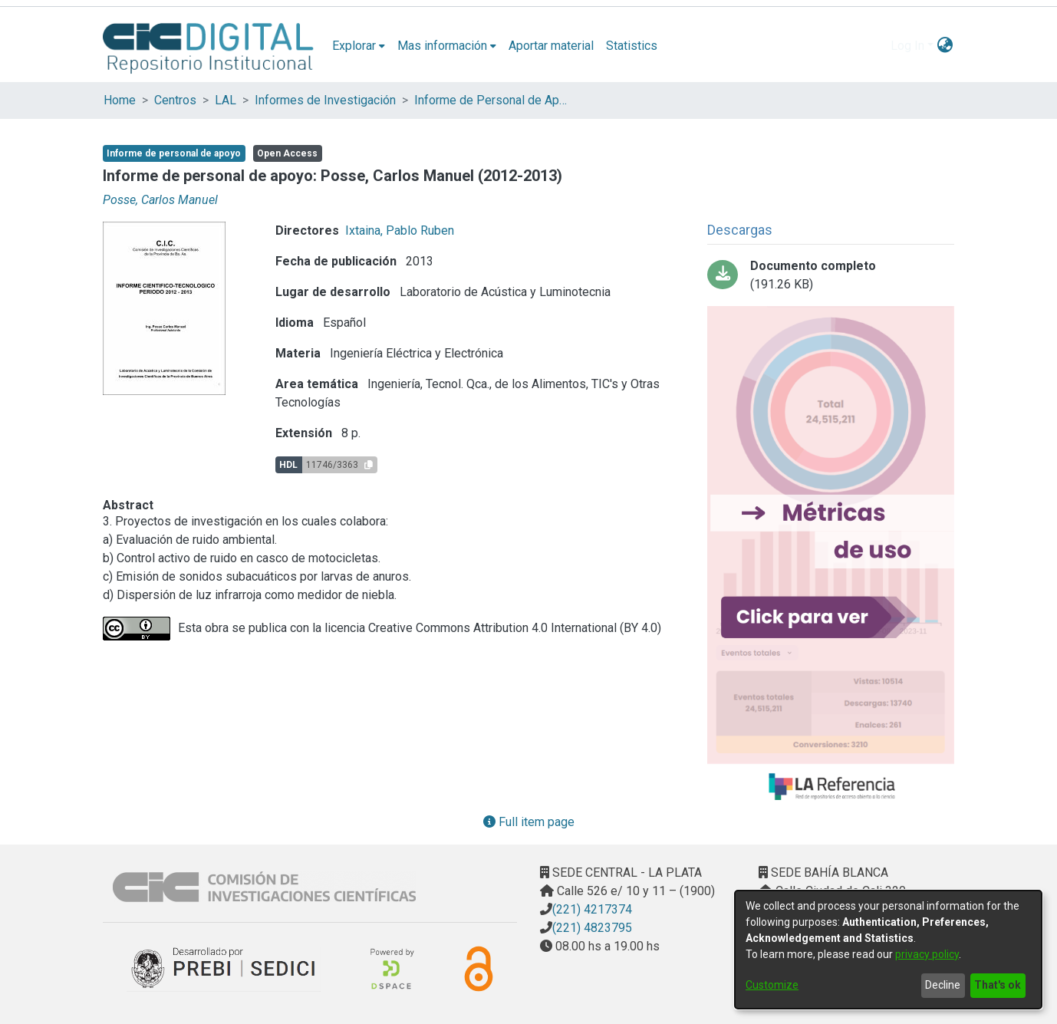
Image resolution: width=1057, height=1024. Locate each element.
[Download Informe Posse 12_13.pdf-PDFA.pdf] (830, 275)
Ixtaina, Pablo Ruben (399, 230)
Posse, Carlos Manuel (160, 200)
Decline (942, 985)
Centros (175, 100)
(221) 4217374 (592, 909)
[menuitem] (358, 46)
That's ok (997, 985)
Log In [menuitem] (907, 45)
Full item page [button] (529, 822)
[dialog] (888, 950)
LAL (225, 100)
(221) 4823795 (592, 927)
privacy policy (927, 954)
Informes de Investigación (325, 100)
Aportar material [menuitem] (551, 45)
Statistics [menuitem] (631, 45)
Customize (772, 985)
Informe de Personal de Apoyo (491, 100)
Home (120, 100)
